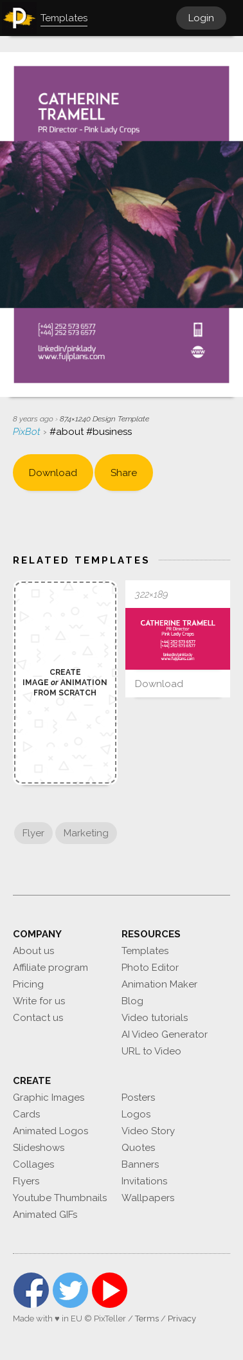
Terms (147, 1318)
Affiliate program (50, 967)
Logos (136, 1114)
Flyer (33, 833)
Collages (33, 1164)
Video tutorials (155, 1018)
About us (33, 951)
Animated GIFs (45, 1214)
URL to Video (151, 1051)
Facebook (31, 1290)
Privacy (182, 1318)
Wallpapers (148, 1198)
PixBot (28, 431)
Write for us (39, 1001)
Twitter (70, 1290)
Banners (140, 1164)
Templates (145, 951)
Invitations (144, 1181)
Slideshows (38, 1147)
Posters (138, 1097)
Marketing (86, 833)
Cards (26, 1114)
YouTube (109, 1290)
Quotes (138, 1147)
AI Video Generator (165, 1034)
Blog (132, 1001)
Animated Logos (50, 1131)
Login (201, 18)
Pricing (28, 984)
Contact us (38, 1018)
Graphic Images (48, 1097)
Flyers (26, 1181)
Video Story (148, 1131)
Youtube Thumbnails (60, 1198)
